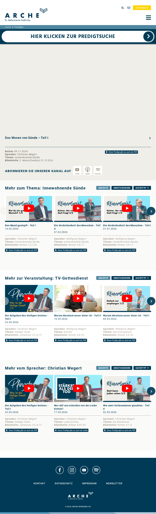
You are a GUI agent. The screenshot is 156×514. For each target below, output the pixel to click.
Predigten (19, 27)
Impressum (89, 483)
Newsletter (114, 483)
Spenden (142, 8)
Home (8, 27)
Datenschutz (64, 483)
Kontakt (39, 483)
